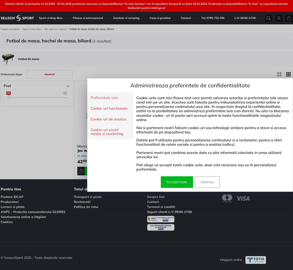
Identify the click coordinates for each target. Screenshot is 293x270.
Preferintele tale (60, 98)
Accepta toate (133, 182)
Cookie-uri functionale (65, 108)
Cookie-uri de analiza (65, 119)
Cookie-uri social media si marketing (63, 132)
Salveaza (163, 182)
